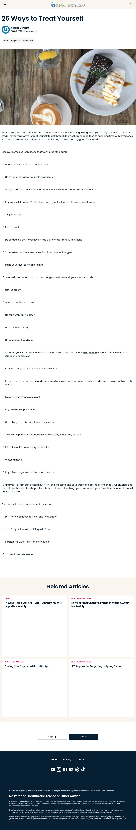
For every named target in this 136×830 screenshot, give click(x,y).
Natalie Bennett (20, 27)
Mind (5, 40)
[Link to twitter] (58, 770)
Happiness (15, 40)
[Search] (131, 4)
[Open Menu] (5, 4)
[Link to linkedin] (71, 770)
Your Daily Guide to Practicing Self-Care (27, 529)
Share (83, 737)
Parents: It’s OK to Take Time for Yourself (27, 541)
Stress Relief (28, 40)
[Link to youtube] (52, 770)
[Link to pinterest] (77, 770)
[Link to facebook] (64, 770)
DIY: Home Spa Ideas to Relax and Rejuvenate (31, 516)
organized (91, 352)
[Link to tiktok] (83, 770)
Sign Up (52, 737)
